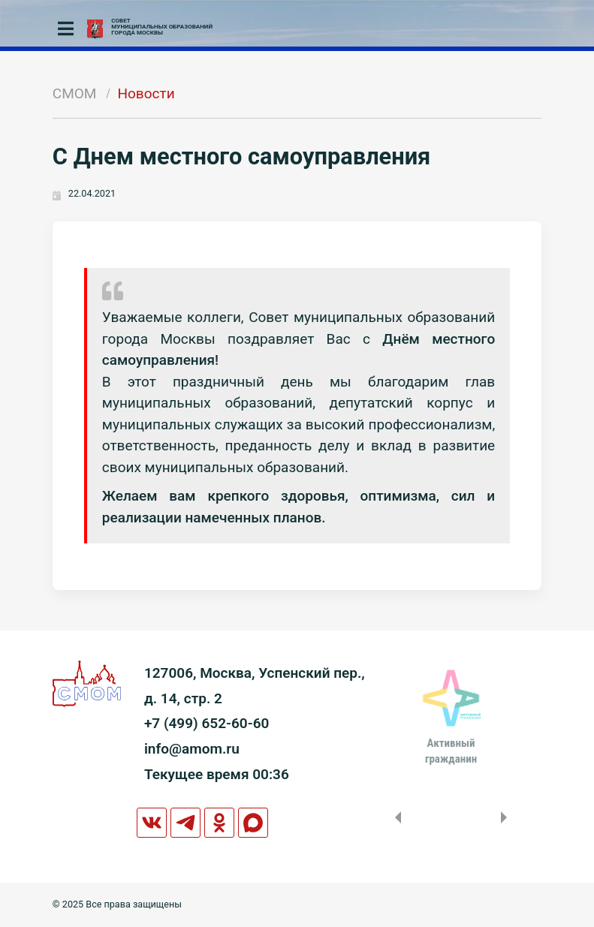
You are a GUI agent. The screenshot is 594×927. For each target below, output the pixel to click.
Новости (145, 93)
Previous (395, 817)
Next (507, 817)
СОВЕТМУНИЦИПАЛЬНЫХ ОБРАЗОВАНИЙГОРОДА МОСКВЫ (162, 27)
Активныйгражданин (451, 750)
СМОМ (75, 93)
